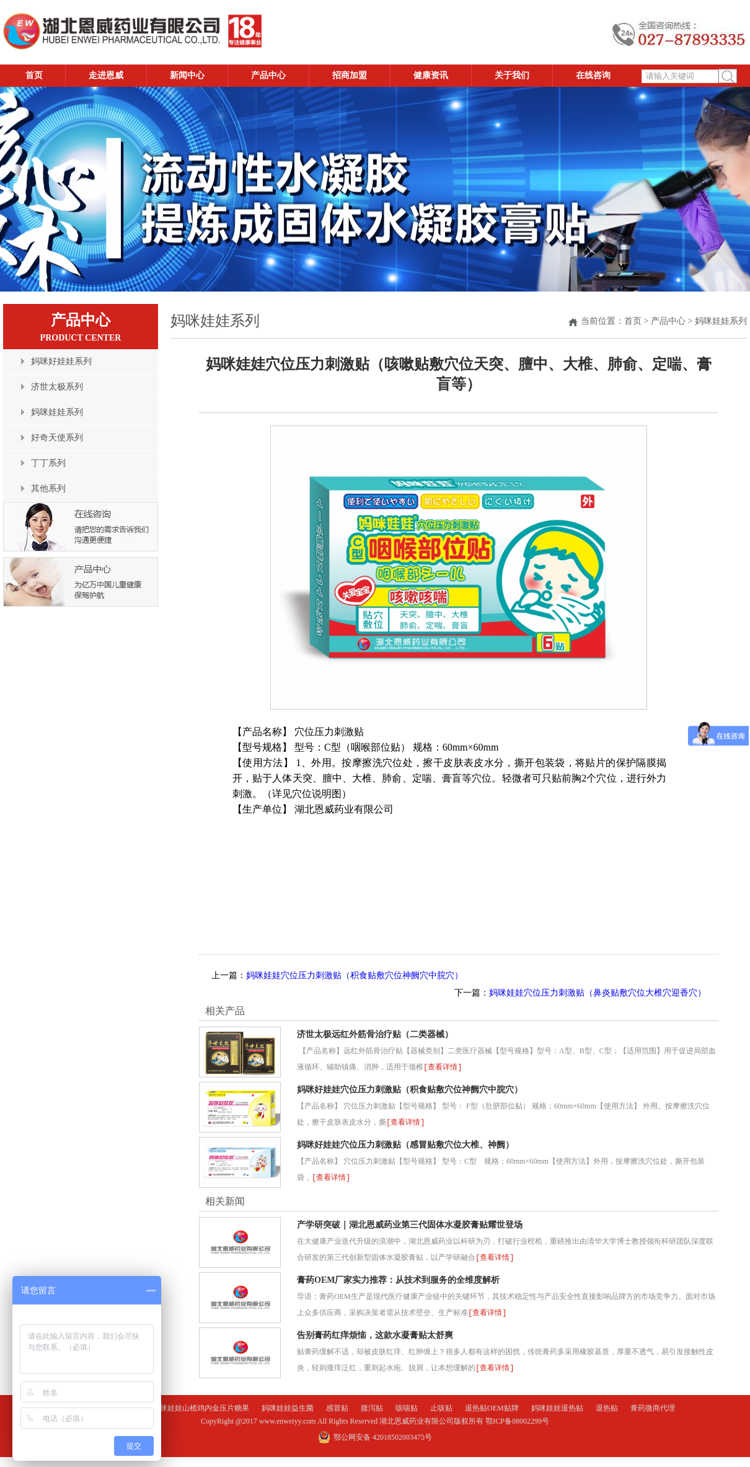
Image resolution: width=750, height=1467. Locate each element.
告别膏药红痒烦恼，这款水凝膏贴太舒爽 (375, 1332)
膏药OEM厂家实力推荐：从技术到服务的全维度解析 (398, 1277)
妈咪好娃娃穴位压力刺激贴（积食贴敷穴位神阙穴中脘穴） (410, 1089)
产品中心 (668, 321)
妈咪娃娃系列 (721, 321)
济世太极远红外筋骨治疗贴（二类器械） (375, 1034)
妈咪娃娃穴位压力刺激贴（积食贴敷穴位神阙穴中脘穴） (354, 975)
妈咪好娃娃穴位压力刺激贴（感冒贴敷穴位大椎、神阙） (405, 1143)
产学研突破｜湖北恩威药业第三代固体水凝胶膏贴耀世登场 (410, 1223)
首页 (633, 321)
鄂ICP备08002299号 (517, 1417)
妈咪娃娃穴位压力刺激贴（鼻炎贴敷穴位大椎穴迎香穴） (597, 992)
